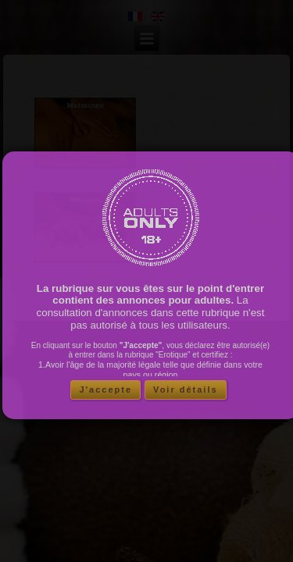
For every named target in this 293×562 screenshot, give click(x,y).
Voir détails (185, 393)
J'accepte (105, 393)
